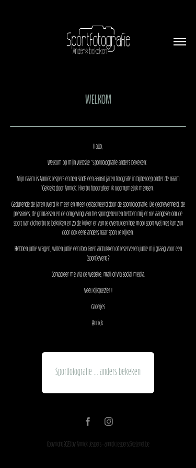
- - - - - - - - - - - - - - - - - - (98, 126)
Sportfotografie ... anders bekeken (98, 372)
